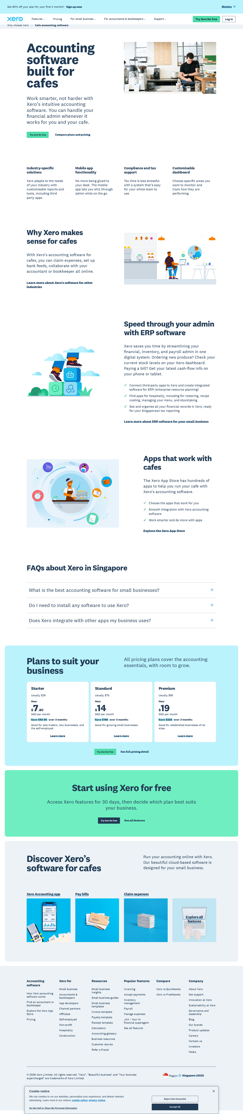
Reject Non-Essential (175, 1099)
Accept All (175, 1107)
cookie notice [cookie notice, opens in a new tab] (80, 1100)
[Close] (213, 1091)
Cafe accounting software (51, 28)
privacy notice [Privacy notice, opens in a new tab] (97, 1100)
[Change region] (191, 1079)
